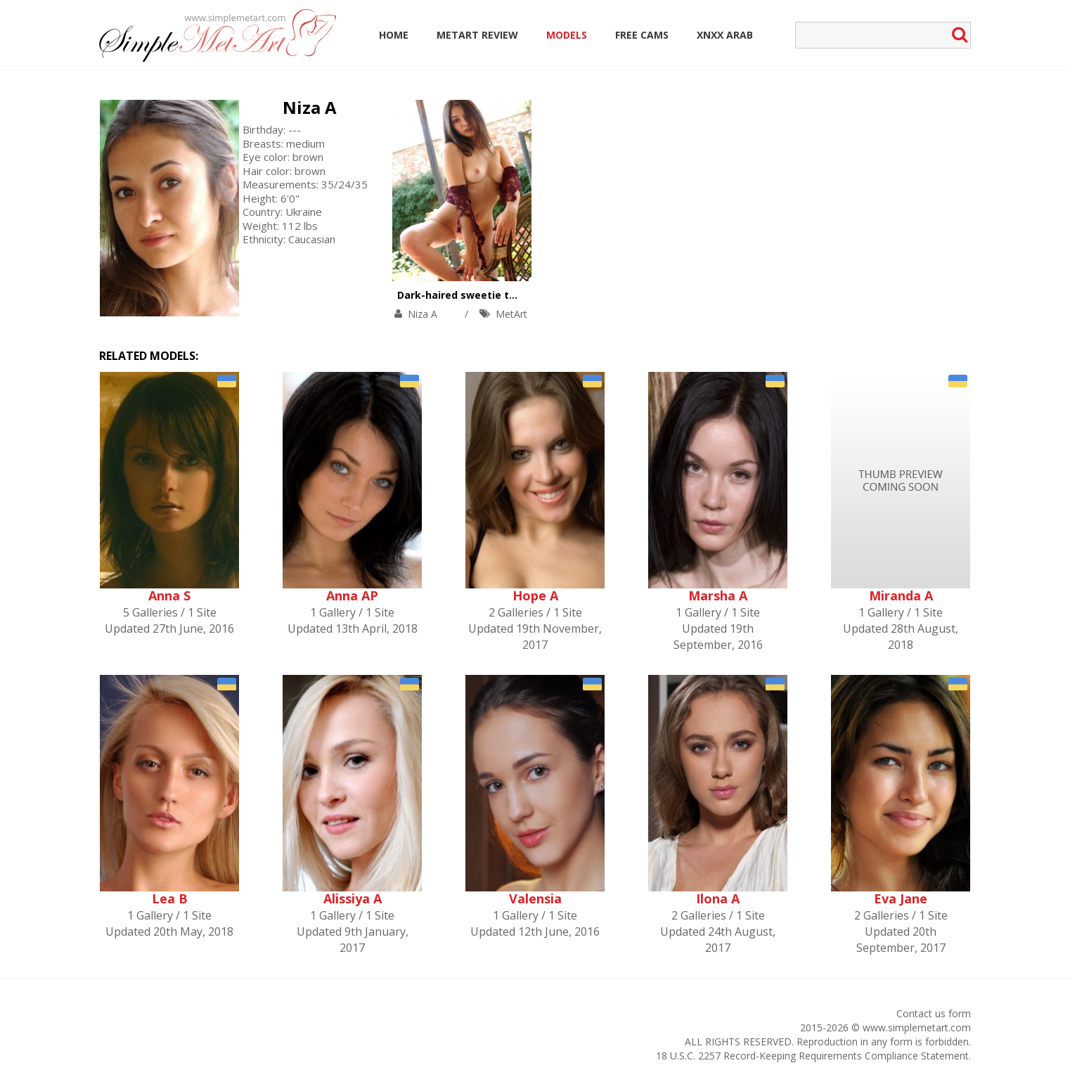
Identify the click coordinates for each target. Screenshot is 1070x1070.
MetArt (511, 314)
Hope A (535, 595)
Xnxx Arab (725, 34)
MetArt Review (477, 34)
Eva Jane (900, 898)
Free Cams (642, 34)
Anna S (169, 595)
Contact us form (933, 1013)
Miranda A (901, 595)
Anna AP (352, 595)
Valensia (535, 898)
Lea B (170, 898)
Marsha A (717, 595)
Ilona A (718, 898)
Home (393, 34)
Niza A (310, 107)
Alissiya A (352, 898)
